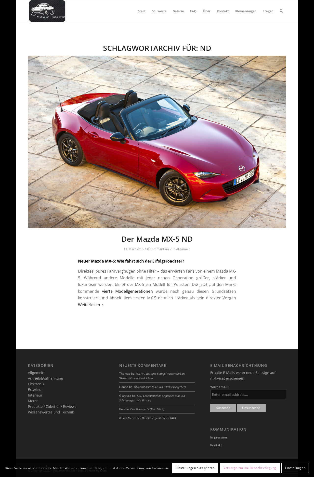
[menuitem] (142, 11)
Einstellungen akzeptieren (195, 468)
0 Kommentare (158, 249)
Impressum (218, 437)
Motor (33, 400)
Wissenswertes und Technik (51, 412)
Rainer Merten (127, 418)
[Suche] (281, 11)
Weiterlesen (91, 304)
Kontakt (216, 445)
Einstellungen (295, 468)
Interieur (35, 395)
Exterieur (35, 389)
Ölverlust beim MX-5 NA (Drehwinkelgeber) (160, 387)
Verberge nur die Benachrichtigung (249, 468)
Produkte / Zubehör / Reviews (52, 406)
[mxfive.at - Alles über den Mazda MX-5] (47, 11)
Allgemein (183, 249)
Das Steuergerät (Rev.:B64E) (147, 409)
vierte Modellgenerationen (127, 291)
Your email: (219, 387)
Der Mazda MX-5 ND (157, 239)
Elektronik (36, 384)
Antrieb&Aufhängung (45, 378)
